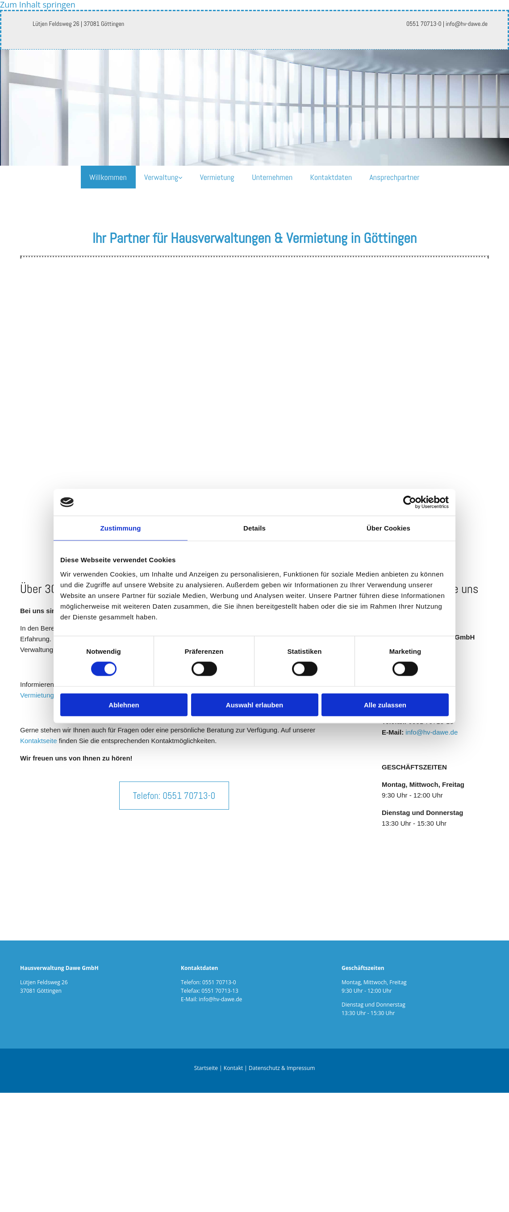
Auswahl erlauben (254, 704)
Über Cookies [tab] (388, 528)
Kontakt (233, 1068)
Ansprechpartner (395, 177)
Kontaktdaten (332, 177)
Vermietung (217, 177)
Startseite (206, 1068)
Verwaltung (161, 177)
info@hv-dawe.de (431, 732)
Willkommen (107, 177)
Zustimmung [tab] (120, 528)
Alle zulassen (385, 704)
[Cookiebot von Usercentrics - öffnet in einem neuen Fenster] (410, 502)
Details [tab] (254, 528)
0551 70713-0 (219, 982)
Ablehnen (123, 704)
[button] (174, 796)
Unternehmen (272, 177)
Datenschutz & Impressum (282, 1068)
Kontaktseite (38, 740)
